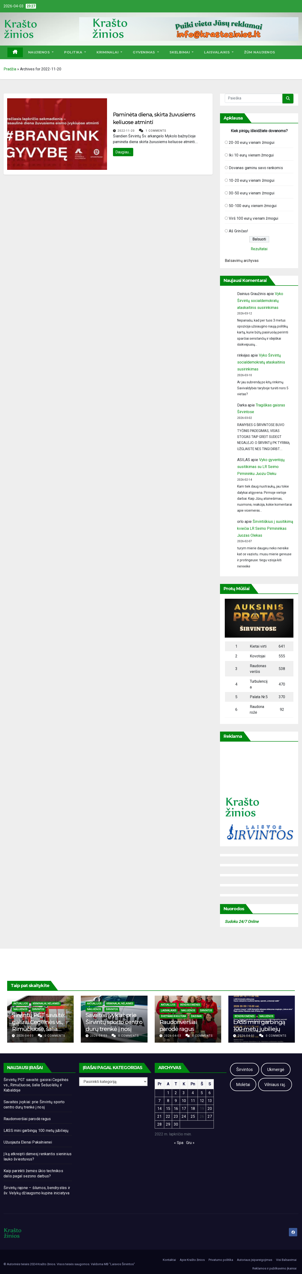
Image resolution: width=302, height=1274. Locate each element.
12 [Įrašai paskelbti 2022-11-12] (202, 1100)
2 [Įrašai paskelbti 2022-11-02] (176, 1093)
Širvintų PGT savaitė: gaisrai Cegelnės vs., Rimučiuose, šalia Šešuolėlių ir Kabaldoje (38, 1029)
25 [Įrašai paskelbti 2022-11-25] (193, 1116)
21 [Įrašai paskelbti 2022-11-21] (159, 1116)
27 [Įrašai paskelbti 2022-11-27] (210, 1116)
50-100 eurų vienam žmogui (252, 205)
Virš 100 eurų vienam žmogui (253, 218)
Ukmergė (275, 1069)
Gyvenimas (146, 52)
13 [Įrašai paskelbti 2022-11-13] (210, 1100)
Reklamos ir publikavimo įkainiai (274, 1268)
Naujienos (41, 52)
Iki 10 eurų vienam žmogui (251, 155)
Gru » (190, 1142)
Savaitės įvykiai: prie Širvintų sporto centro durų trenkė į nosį (114, 1022)
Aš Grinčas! (238, 231)
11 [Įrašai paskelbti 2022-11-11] (193, 1100)
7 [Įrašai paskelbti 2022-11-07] (159, 1100)
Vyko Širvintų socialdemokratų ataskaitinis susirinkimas (260, 300)
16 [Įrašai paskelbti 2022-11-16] (176, 1108)
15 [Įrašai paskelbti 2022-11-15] (168, 1108)
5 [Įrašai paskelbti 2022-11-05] (202, 1093)
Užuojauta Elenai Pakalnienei (28, 1142)
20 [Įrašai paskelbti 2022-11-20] (210, 1108)
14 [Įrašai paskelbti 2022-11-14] (159, 1108)
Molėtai (243, 1084)
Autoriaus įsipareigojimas (254, 1260)
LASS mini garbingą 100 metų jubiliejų (259, 1025)
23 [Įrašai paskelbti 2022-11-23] (176, 1116)
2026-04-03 (25, 1035)
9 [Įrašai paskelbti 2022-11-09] (176, 1100)
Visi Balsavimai (286, 1260)
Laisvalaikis (219, 52)
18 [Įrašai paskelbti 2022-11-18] (193, 1108)
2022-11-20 (127, 130)
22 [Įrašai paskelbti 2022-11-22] (168, 1116)
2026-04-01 (247, 1035)
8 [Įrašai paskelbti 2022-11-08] (168, 1100)
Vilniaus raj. (275, 1084)
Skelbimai (181, 52)
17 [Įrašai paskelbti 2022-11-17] (184, 1108)
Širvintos (38, 1009)
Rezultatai (259, 249)
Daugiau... (123, 152)
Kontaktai (169, 1260)
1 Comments (156, 130)
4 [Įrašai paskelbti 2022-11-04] (193, 1093)
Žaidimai (196, 1016)
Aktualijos (20, 1003)
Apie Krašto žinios (192, 1260)
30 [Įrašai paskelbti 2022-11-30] (176, 1124)
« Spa (178, 1142)
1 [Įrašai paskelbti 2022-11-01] (168, 1093)
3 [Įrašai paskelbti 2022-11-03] (184, 1093)
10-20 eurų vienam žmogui (251, 180)
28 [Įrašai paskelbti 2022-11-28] (159, 1124)
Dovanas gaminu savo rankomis (256, 168)
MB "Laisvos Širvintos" (119, 1264)
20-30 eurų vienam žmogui (251, 142)
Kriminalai (109, 52)
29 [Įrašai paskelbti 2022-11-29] (168, 1124)
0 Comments (55, 1035)
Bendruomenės (190, 1005)
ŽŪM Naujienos (259, 52)
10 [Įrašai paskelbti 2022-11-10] (184, 1100)
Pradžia (10, 69)
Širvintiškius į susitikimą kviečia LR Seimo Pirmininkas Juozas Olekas (265, 528)
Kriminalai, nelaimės (46, 1003)
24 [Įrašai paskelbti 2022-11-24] (184, 1116)
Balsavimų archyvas (242, 260)
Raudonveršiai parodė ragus (178, 1025)
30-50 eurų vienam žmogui (251, 193)
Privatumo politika (221, 1260)
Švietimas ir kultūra (173, 1016)
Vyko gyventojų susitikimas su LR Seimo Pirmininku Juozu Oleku (261, 467)
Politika (75, 52)
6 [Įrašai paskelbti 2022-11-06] (210, 1093)
